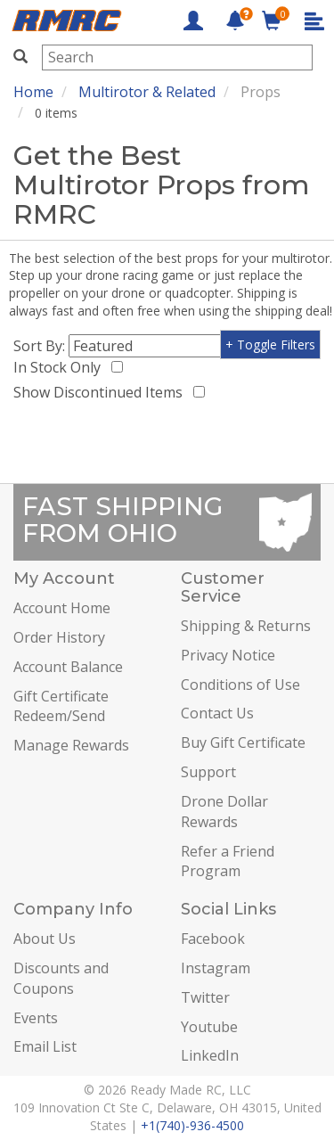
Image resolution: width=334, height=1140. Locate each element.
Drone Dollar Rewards (224, 811)
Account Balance (68, 667)
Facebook (213, 938)
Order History (59, 637)
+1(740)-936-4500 (192, 1125)
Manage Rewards (71, 745)
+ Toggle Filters (270, 344)
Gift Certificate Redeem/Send (61, 706)
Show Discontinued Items (101, 392)
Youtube (209, 1027)
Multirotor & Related (147, 92)
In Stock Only (60, 367)
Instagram (215, 968)
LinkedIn (210, 1055)
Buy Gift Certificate (243, 742)
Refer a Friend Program (227, 861)
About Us (44, 938)
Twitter (205, 997)
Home (33, 92)
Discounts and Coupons (61, 978)
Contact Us (217, 713)
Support (208, 772)
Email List (45, 1046)
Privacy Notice (228, 655)
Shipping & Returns (246, 626)
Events (35, 1018)
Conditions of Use (240, 684)
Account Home (61, 608)
